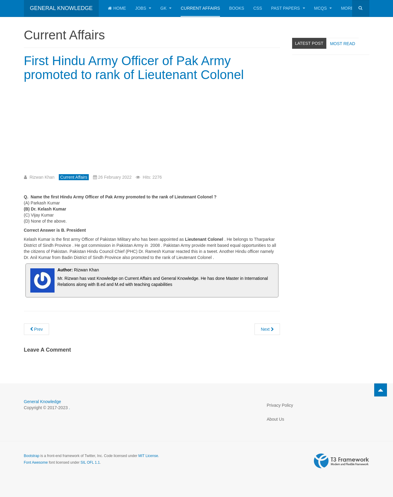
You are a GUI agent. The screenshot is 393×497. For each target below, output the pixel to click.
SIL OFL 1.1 (90, 462)
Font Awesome (36, 462)
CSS (257, 8)
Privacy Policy (280, 405)
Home (117, 8)
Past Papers (288, 8)
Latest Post (309, 43)
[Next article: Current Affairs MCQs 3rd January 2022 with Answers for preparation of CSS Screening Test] (267, 329)
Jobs (143, 8)
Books (236, 8)
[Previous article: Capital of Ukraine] (36, 329)
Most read (342, 43)
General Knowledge (42, 401)
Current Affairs (200, 8)
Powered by (341, 461)
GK (166, 8)
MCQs (323, 8)
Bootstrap (31, 456)
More (350, 8)
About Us (275, 419)
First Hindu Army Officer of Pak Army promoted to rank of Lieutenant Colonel (134, 68)
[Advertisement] (75, 130)
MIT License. (148, 456)
